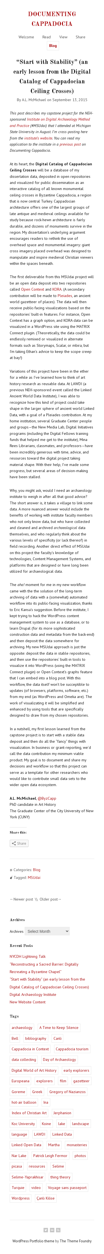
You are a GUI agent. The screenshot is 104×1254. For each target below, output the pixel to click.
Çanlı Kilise (46, 1198)
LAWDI (39, 1134)
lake (61, 1123)
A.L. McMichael (34, 99)
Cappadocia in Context (30, 1048)
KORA (57, 289)
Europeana (20, 1080)
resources (37, 1166)
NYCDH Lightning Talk (27, 956)
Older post (49, 899)
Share (80, 36)
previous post (70, 144)
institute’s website (38, 138)
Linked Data (62, 1134)
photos (80, 1155)
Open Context (32, 289)
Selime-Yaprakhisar (28, 1177)
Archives (17, 931)
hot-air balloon (24, 1102)
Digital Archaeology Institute (33, 994)
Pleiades (65, 295)
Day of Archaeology (59, 1059)
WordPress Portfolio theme (33, 1241)
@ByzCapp (47, 798)
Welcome (26, 36)
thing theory (60, 1177)
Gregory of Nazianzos (67, 1091)
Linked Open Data (26, 1144)
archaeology (22, 1027)
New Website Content (27, 1001)
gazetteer (81, 1080)
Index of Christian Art (29, 1112)
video (36, 1187)
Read (46, 36)
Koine (46, 1123)
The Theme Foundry (76, 1241)
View (63, 36)
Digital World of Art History (34, 1070)
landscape (80, 1123)
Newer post (23, 899)
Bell (15, 1038)
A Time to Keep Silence (58, 1027)
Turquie (18, 1187)
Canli (58, 1038)
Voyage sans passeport (67, 1187)
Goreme (18, 1091)
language (19, 1134)
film (63, 1080)
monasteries (77, 1144)
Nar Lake (19, 1155)
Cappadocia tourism (72, 1048)
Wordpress (21, 1198)
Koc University (23, 1123)
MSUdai (34, 877)
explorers (44, 1080)
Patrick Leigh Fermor (50, 1155)
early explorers (76, 1070)
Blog (53, 45)
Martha (54, 1144)
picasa (17, 1166)
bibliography (35, 1038)
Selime (58, 1166)
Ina (45, 1102)
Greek (37, 1091)
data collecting (24, 1059)
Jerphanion (62, 1112)
